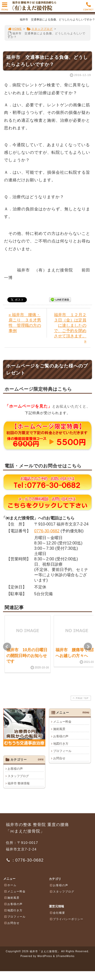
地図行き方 (60, 743)
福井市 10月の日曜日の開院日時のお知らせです (26, 655)
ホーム (10, 885)
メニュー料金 (62, 721)
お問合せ (59, 758)
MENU (4, 7)
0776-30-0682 (47, 531)
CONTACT (88, 7)
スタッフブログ (40, 28)
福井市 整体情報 (19, 783)
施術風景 (59, 729)
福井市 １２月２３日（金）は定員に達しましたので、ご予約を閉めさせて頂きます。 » (70, 328)
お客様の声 (60, 736)
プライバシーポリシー (66, 918)
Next (88, 647)
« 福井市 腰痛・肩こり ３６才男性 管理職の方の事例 (25, 323)
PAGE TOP (80, 698)
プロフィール (62, 751)
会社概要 (57, 912)
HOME (15, 28)
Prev (7, 647)
